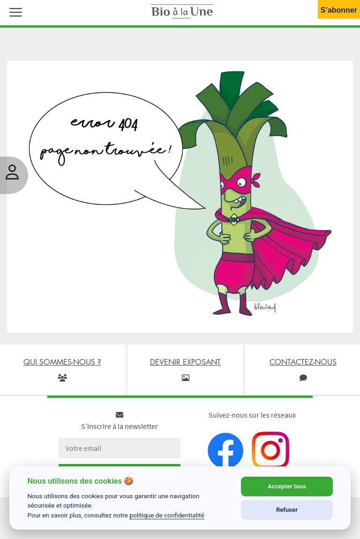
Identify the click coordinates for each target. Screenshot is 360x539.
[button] (13, 11)
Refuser (287, 509)
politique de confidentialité (166, 515)
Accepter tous (287, 486)
